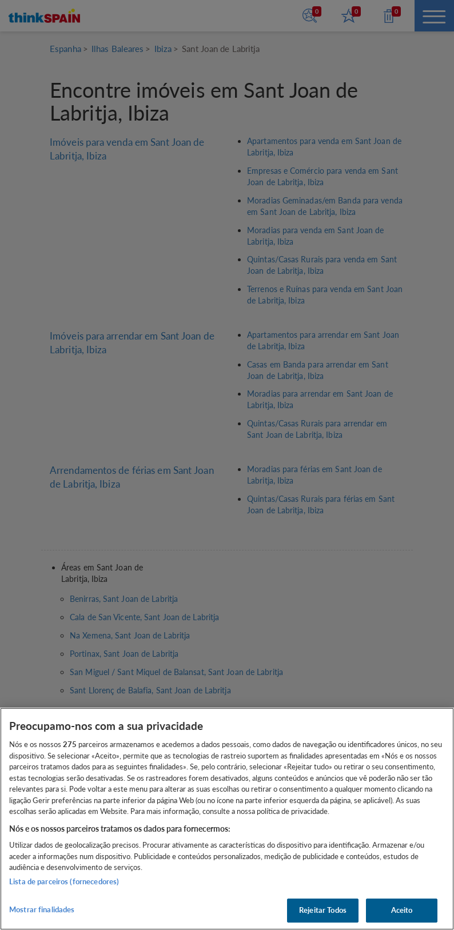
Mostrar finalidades (41, 909)
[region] (227, 819)
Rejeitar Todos (323, 910)
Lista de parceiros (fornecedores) (64, 881)
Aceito (402, 910)
